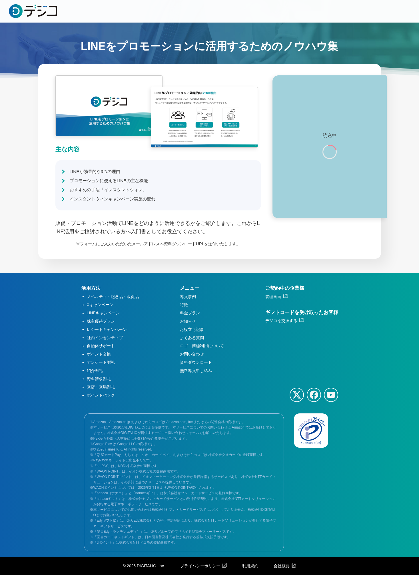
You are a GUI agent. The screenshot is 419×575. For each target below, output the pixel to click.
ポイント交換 (99, 354)
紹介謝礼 (95, 370)
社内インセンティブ (105, 337)
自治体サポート (101, 345)
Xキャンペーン (100, 304)
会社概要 (282, 566)
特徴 (184, 304)
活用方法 (91, 288)
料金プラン (190, 313)
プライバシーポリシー (200, 566)
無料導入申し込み (196, 370)
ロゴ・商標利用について (202, 345)
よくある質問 (192, 337)
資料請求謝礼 (99, 379)
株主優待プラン (101, 321)
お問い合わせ (192, 354)
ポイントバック (101, 395)
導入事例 (188, 296)
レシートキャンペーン (107, 329)
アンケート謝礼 (101, 362)
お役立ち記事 (192, 329)
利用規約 (250, 566)
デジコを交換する (281, 320)
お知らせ (188, 321)
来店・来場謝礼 (101, 387)
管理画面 (273, 296)
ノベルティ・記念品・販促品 (113, 296)
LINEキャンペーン (103, 313)
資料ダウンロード (196, 362)
